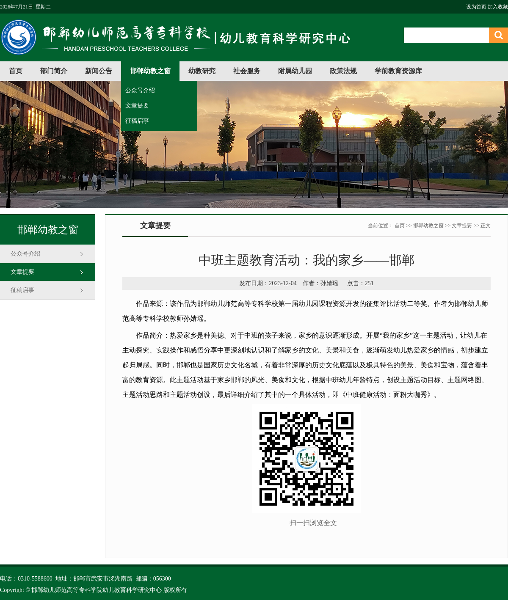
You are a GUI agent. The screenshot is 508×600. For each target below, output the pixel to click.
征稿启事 (137, 121)
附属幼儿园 (295, 70)
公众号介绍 (140, 90)
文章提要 (137, 105)
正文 (485, 225)
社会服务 (246, 70)
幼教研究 (201, 70)
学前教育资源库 (398, 70)
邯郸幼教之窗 (150, 70)
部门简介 (53, 70)
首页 (15, 70)
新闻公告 (98, 70)
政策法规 (343, 70)
